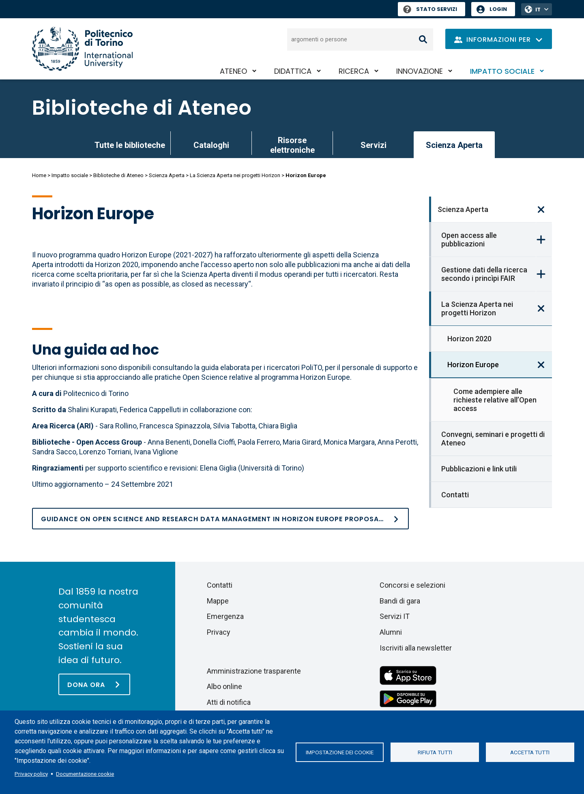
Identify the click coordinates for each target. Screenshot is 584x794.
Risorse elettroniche (292, 145)
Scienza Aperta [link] (454, 145)
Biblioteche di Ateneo (141, 108)
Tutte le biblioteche (129, 145)
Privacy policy (31, 773)
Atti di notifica (229, 702)
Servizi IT (395, 616)
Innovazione (419, 71)
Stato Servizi (430, 9)
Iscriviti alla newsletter (416, 648)
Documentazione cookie (85, 773)
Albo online (224, 686)
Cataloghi (211, 145)
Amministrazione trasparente (254, 671)
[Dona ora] (94, 684)
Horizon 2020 (469, 338)
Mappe (218, 601)
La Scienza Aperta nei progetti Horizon (235, 175)
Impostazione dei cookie (340, 752)
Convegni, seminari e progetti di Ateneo (493, 438)
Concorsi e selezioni (412, 585)
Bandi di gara (400, 601)
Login (498, 9)
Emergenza (225, 616)
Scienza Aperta (167, 175)
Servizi (373, 145)
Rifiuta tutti (435, 752)
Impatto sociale (502, 71)
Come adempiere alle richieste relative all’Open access (495, 400)
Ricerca (354, 71)
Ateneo (233, 71)
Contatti (455, 494)
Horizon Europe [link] (473, 364)
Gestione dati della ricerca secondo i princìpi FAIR (484, 274)
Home (39, 175)
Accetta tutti (530, 752)
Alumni (391, 632)
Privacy (218, 632)
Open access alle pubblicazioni (469, 239)
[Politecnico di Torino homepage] (82, 49)
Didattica (292, 71)
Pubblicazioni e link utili (479, 468)
